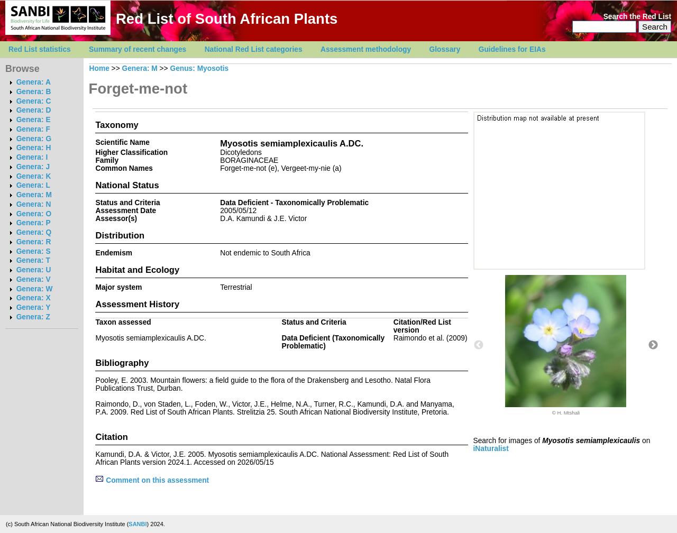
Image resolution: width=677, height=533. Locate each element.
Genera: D (33, 110)
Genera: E (33, 120)
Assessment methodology (366, 49)
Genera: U (33, 270)
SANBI (138, 524)
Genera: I (32, 157)
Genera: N (33, 204)
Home (99, 68)
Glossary (445, 49)
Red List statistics (39, 49)
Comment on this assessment (152, 480)
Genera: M (34, 195)
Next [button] (653, 345)
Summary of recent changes (137, 49)
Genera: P (33, 223)
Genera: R (33, 242)
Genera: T (33, 260)
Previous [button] (478, 345)
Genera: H (33, 148)
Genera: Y (33, 307)
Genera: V (33, 279)
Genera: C (33, 101)
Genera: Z (33, 317)
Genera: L (33, 185)
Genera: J (33, 167)
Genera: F (33, 129)
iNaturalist (491, 449)
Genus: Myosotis (199, 68)
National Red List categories (254, 49)
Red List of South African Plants (226, 19)
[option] (566, 345)
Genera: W (34, 289)
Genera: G (33, 139)
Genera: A (33, 82)
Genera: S (33, 251)
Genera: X (33, 298)
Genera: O (33, 214)
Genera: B (33, 92)
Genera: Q (33, 232)
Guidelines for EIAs (512, 49)
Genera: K (33, 176)
